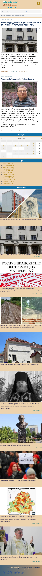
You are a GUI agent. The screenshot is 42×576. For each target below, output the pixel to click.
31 (3, 156)
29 (33, 153)
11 (9, 148)
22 (33, 151)
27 (21, 153)
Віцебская (10, 2)
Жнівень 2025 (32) (8, 183)
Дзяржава (14, 71)
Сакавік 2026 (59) (8, 171)
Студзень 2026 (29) (8, 174)
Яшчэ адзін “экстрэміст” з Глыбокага (17, 79)
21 (27, 151)
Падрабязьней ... (24, 71)
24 (3, 153)
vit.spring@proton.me (28, 569)
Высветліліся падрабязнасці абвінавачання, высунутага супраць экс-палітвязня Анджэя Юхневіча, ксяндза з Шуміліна (20, 557)
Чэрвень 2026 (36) (8, 165)
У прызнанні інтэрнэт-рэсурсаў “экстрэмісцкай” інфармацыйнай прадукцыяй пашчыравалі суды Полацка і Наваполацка (20, 290)
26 (15, 153)
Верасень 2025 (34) (8, 181)
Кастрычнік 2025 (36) (9, 180)
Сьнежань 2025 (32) (9, 176)
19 (15, 151)
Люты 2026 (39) (7, 172)
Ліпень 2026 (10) (8, 164)
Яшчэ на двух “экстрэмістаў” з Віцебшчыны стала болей (20, 254)
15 (33, 148)
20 (21, 151)
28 (27, 153)
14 (27, 148)
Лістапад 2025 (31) (8, 178)
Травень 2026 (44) (8, 167)
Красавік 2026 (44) (8, 169)
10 (3, 148)
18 (9, 151)
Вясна (11, 7)
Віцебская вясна (14, 567)
